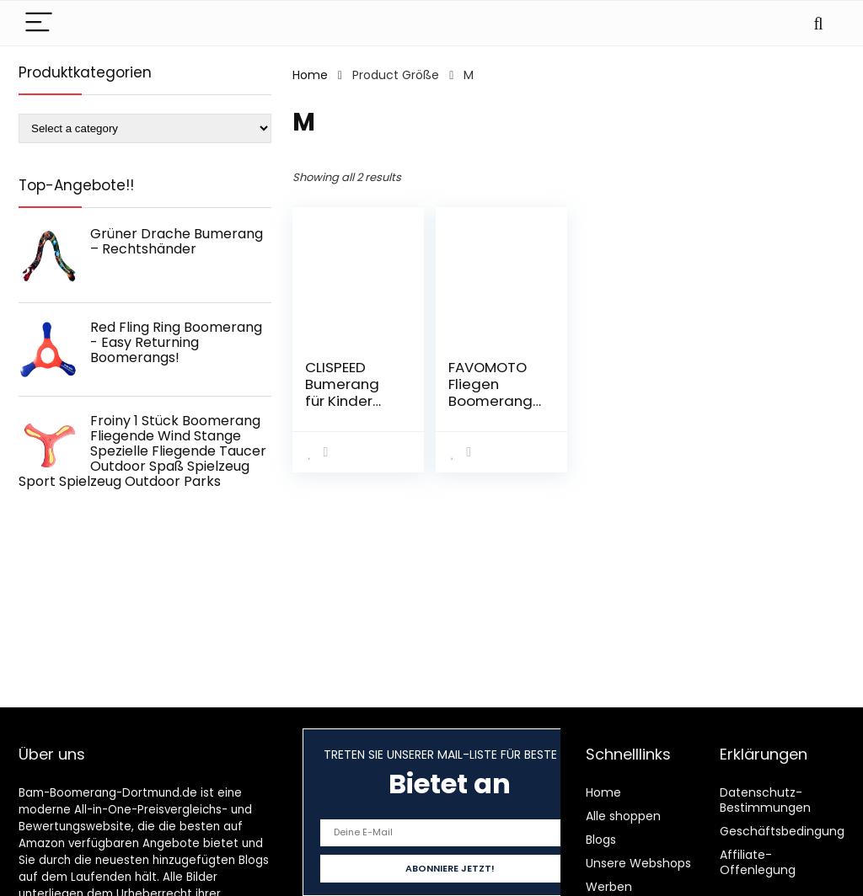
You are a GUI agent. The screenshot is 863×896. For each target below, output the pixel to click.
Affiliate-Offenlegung (758, 862)
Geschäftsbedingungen (790, 831)
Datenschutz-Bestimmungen (765, 800)
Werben (609, 886)
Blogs (601, 839)
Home (310, 75)
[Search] (818, 23)
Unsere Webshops (638, 863)
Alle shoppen (623, 816)
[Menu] (39, 23)
